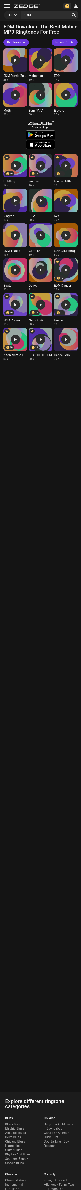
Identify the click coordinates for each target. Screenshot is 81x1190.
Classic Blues (14, 1163)
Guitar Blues (13, 1150)
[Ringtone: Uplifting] (15, 170)
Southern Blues (15, 1158)
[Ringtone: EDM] (66, 64)
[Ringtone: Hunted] (66, 309)
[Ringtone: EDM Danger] (66, 274)
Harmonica (13, 1145)
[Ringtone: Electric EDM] (66, 170)
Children (50, 1118)
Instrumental (14, 1184)
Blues (9, 1118)
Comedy (49, 1174)
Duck (47, 1137)
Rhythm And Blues (18, 1154)
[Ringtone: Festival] (40, 170)
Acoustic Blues (15, 1133)
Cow (67, 1141)
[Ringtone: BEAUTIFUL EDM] (40, 344)
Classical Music (16, 1180)
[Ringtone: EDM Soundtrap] (66, 239)
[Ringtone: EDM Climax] (15, 309)
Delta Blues (13, 1137)
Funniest (61, 1180)
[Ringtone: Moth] (15, 99)
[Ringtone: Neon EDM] (40, 309)
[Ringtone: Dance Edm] (66, 344)
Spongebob (54, 1128)
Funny (48, 1180)
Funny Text (66, 1184)
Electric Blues (14, 1128)
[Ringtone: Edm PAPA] (40, 99)
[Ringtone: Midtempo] (40, 64)
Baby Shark (52, 1124)
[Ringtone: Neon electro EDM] (15, 344)
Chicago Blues (15, 1141)
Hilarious (50, 1184)
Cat (56, 1137)
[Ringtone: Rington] (15, 205)
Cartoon (49, 1133)
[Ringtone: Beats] (15, 274)
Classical (11, 1174)
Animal (62, 1133)
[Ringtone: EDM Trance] (15, 239)
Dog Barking (52, 1141)
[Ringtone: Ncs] (66, 205)
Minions (67, 1124)
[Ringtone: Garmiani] (40, 239)
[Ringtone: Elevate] (66, 99)
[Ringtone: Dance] (40, 274)
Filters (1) (64, 42)
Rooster (49, 1145)
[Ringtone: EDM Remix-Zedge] (15, 64)
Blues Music (13, 1124)
